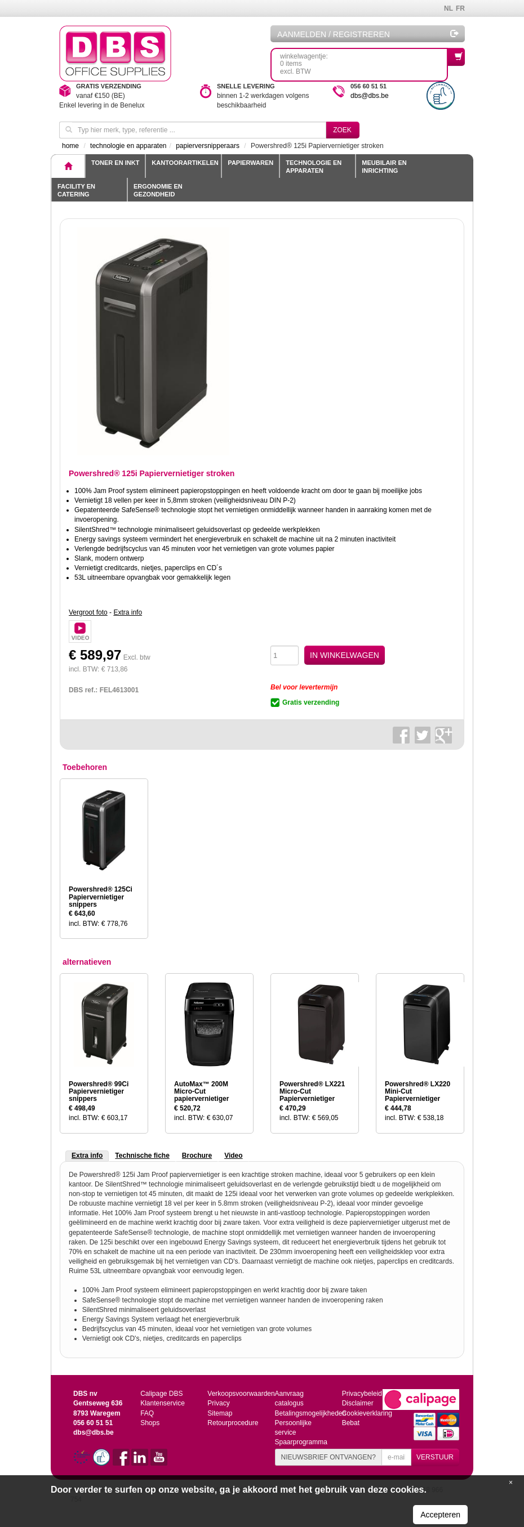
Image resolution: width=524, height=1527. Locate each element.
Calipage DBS (161, 1394)
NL (448, 8)
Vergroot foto (88, 612)
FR (460, 8)
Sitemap (219, 1413)
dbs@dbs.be (369, 96)
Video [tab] (233, 1155)
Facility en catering (76, 190)
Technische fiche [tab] (142, 1155)
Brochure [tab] (197, 1155)
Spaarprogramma (300, 1442)
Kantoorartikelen (185, 162)
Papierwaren (250, 162)
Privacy (218, 1403)
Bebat (350, 1423)
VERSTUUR (435, 1457)
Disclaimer (358, 1403)
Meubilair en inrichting (384, 166)
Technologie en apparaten (313, 166)
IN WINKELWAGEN (344, 655)
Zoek (342, 130)
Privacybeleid (362, 1394)
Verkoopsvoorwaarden (240, 1394)
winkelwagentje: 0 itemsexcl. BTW (364, 61)
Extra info (127, 612)
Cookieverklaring (367, 1413)
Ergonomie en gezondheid (158, 190)
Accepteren (440, 1514)
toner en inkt (115, 162)
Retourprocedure (232, 1423)
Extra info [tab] (87, 1155)
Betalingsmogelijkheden (310, 1413)
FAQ (147, 1413)
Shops (149, 1423)
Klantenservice (162, 1403)
